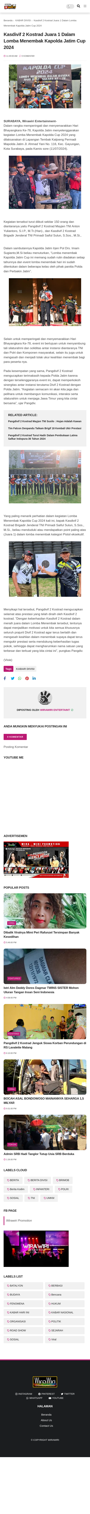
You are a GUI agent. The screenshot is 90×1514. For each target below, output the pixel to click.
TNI (33, 1198)
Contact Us (46, 1425)
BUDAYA (15, 1294)
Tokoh (12, 1144)
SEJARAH (57, 1330)
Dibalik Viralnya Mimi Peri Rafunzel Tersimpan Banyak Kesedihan (41, 934)
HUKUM (56, 1303)
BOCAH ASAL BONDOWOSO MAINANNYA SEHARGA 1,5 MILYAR (44, 1101)
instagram (25, 1394)
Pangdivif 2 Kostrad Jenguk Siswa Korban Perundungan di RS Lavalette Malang (45, 1045)
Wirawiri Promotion (19, 1220)
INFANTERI (42, 1189)
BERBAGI (57, 1285)
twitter (69, 1394)
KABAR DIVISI (23, 20)
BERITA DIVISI (39, 1180)
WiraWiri (53, 1440)
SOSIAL (14, 1198)
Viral (11, 923)
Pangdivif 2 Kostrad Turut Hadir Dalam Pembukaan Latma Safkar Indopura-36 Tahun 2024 (42, 437)
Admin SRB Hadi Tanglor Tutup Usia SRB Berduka (39, 1154)
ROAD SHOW (18, 1330)
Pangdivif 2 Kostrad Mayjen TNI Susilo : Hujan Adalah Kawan (45, 421)
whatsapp (35, 1398)
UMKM (50, 1198)
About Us (46, 1420)
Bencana (56, 1294)
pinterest (48, 1394)
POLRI (65, 1189)
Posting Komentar (16, 747)
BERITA (14, 1180)
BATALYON (16, 1285)
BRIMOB (64, 1180)
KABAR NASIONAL (62, 1312)
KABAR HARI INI (19, 1312)
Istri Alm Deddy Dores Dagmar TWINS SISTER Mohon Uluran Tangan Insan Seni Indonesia (41, 990)
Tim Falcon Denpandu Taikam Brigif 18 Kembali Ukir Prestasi (44, 428)
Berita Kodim (17, 1189)
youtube (58, 1398)
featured (14, 978)
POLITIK (56, 1321)
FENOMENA (17, 1303)
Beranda (8, 20)
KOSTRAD (13, 1034)
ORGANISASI (18, 1321)
